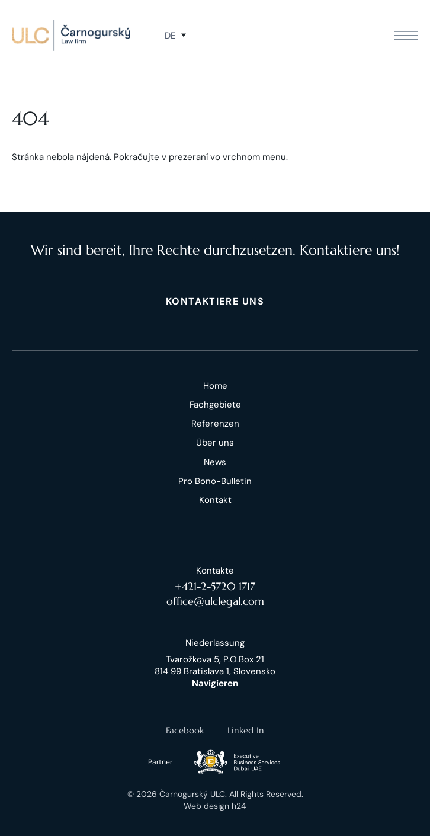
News (215, 462)
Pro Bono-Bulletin (215, 481)
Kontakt (215, 500)
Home (215, 386)
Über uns (215, 443)
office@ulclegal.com (215, 601)
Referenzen (215, 424)
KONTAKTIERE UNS (215, 301)
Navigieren (215, 683)
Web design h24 (215, 805)
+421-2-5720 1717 (215, 586)
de (170, 35)
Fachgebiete (215, 405)
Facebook (185, 730)
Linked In (245, 730)
